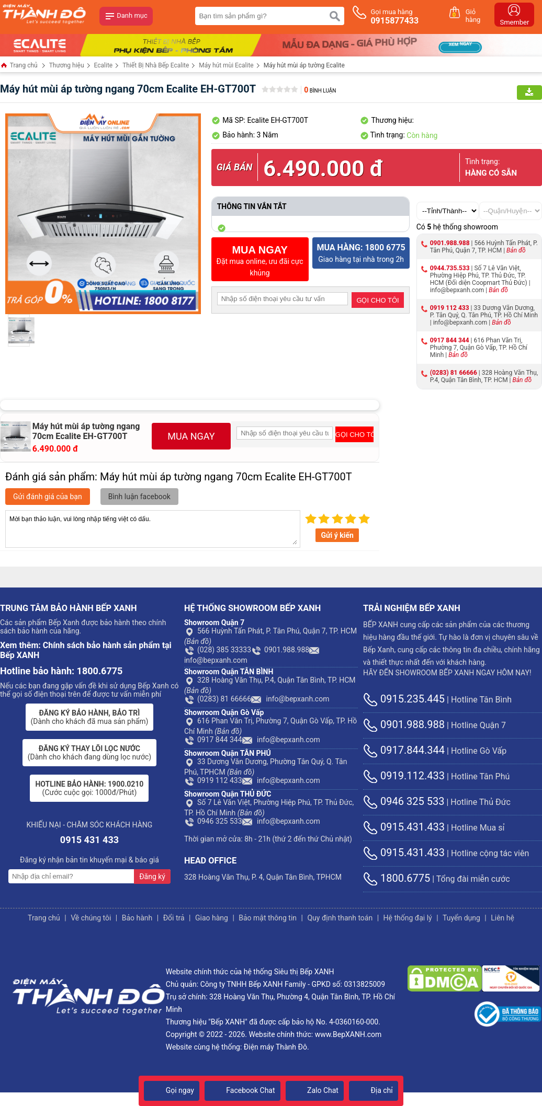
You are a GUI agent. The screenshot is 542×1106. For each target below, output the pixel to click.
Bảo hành (137, 918)
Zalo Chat (314, 1090)
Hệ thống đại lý (407, 918)
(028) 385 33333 (217, 650)
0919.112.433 (404, 775)
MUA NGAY (190, 436)
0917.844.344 (404, 750)
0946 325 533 (213, 821)
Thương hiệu (66, 65)
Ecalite (103, 65)
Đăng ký (152, 876)
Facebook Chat (242, 1090)
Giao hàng (211, 918)
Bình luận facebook (139, 496)
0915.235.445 (404, 699)
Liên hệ (502, 918)
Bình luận (320, 91)
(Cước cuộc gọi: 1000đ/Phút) (89, 788)
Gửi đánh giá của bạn (47, 496)
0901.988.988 (450, 243)
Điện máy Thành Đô (275, 1047)
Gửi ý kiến (337, 535)
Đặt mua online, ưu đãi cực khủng (260, 260)
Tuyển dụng (461, 918)
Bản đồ (516, 250)
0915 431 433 (89, 839)
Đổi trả (174, 918)
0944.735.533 (450, 268)
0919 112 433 (449, 308)
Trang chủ (19, 66)
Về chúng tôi (91, 918)
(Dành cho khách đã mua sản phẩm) (90, 717)
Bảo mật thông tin (268, 918)
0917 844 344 (449, 340)
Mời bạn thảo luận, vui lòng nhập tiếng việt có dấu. (152, 529)
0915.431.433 (404, 827)
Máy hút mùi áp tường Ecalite (304, 65)
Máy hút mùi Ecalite (226, 65)
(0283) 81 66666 (453, 372)
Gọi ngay (171, 1090)
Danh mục (126, 16)
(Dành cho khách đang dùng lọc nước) (89, 752)
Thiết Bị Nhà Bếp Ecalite (155, 65)
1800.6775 (396, 878)
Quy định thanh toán (339, 918)
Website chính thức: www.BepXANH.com (315, 1034)
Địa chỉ (373, 1090)
